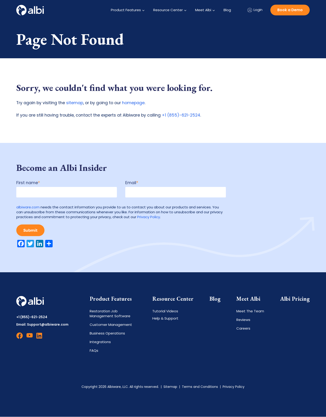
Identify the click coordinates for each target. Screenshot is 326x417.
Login (254, 10)
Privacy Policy (148, 216)
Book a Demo (290, 10)
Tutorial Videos (165, 311)
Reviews (243, 319)
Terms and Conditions (200, 387)
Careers (243, 328)
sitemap (74, 103)
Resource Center (168, 9)
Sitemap (170, 387)
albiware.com (28, 207)
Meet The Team (250, 311)
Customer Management (111, 324)
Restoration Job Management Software (110, 314)
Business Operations (107, 333)
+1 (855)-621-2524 (181, 115)
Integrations (100, 342)
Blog (227, 9)
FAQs (94, 350)
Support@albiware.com (47, 324)
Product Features (126, 9)
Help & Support (165, 318)
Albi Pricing (295, 299)
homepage (133, 103)
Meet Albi (203, 9)
